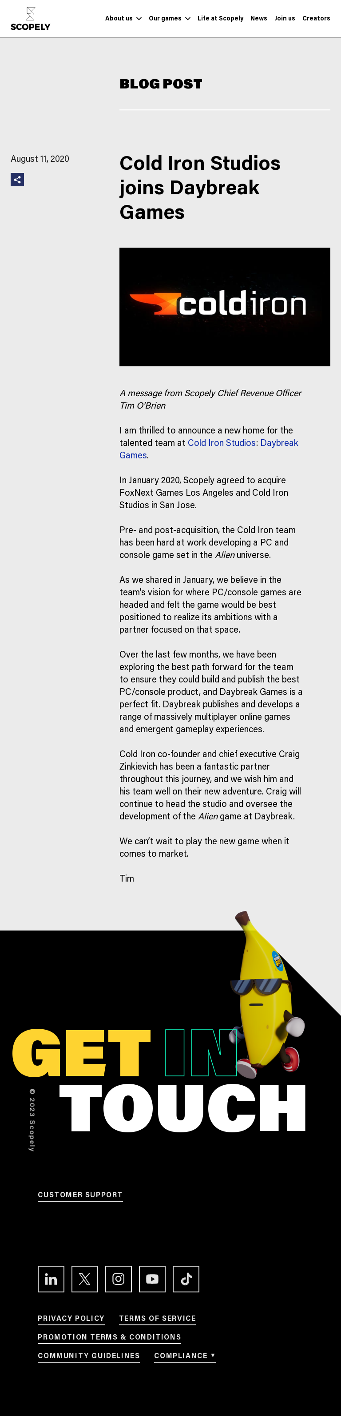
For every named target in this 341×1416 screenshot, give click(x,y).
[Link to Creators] (316, 18)
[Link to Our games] (165, 18)
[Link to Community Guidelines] (89, 1358)
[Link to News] (258, 18)
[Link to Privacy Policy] (71, 1320)
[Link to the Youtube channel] (152, 1279)
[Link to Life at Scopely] (220, 18)
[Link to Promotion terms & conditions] (109, 1339)
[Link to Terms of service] (157, 1320)
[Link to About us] (119, 18)
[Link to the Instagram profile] (118, 1279)
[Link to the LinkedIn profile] (51, 1279)
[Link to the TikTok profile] (186, 1279)
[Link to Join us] (284, 18)
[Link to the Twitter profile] (84, 1279)
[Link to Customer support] (80, 1197)
